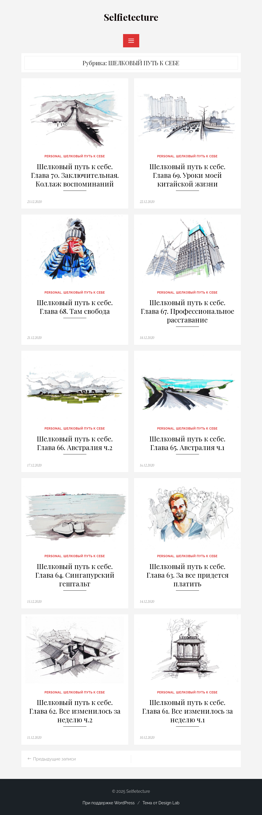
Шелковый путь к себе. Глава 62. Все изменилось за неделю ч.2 (74, 711)
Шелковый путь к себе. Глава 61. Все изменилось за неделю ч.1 (187, 711)
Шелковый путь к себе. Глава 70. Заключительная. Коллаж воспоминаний (75, 175)
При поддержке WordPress (109, 803)
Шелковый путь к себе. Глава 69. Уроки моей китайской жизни (187, 175)
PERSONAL (53, 156)
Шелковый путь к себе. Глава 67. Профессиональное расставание (187, 311)
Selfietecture (131, 17)
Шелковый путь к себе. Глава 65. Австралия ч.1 (187, 443)
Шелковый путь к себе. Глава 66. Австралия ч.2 (75, 443)
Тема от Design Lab (161, 803)
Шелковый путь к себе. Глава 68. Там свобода (75, 307)
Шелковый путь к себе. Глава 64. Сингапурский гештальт (74, 575)
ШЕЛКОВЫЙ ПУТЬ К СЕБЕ (84, 156)
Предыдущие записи (54, 759)
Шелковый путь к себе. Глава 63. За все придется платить (187, 575)
